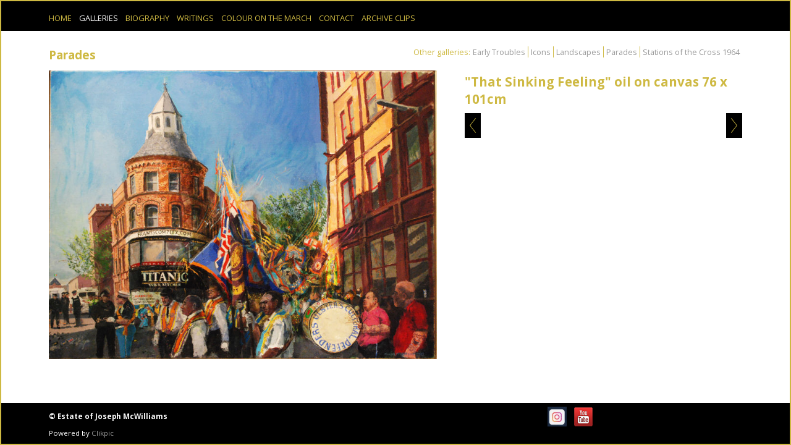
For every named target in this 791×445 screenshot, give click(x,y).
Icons (541, 51)
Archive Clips (388, 17)
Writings (195, 17)
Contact (336, 17)
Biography (147, 17)
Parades (621, 51)
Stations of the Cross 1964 (691, 51)
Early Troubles (499, 51)
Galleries (98, 17)
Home (60, 17)
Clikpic (102, 433)
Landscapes (578, 51)
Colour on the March (266, 17)
